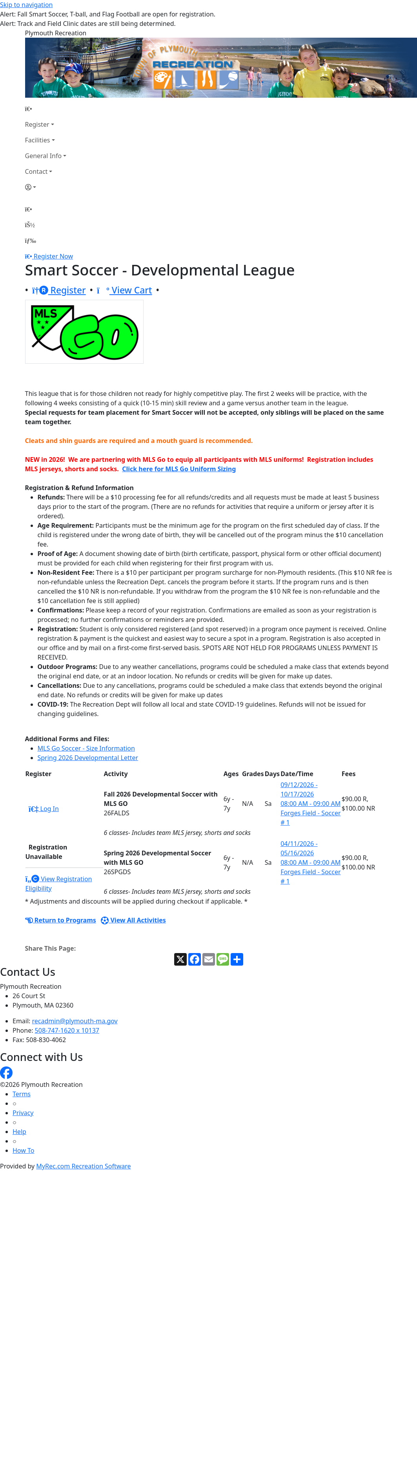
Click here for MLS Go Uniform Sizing (179, 469)
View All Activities (133, 920)
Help (19, 1131)
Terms (22, 1094)
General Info (43, 155)
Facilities (37, 140)
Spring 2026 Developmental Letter (88, 757)
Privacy (23, 1112)
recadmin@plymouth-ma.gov (75, 1021)
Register (37, 124)
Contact (36, 171)
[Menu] (30, 240)
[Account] (46, 187)
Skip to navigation (26, 4)
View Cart (124, 290)
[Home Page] (46, 109)
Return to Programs (60, 920)
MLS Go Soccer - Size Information (86, 748)
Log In (44, 808)
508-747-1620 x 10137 (67, 1030)
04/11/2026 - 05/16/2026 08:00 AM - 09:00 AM (310, 853)
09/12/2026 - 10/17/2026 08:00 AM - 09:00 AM (310, 794)
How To (23, 1150)
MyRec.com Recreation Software (83, 1166)
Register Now (53, 256)
